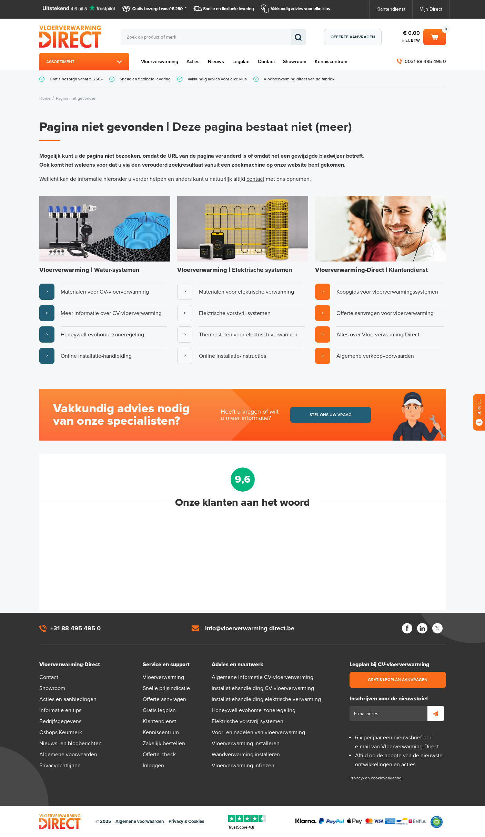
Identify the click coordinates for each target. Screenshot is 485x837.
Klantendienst (390, 9)
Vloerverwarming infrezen (243, 765)
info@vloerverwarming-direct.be (249, 628)
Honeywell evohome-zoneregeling (253, 710)
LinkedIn (422, 628)
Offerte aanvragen (353, 37)
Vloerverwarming (159, 62)
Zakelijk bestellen (164, 743)
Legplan (241, 62)
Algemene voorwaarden (68, 754)
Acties (193, 62)
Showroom (294, 62)
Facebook (407, 628)
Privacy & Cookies (186, 821)
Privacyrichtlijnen (60, 765)
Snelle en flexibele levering (228, 8)
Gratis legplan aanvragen (397, 679)
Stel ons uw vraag (331, 414)
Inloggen (153, 765)
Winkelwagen (434, 36)
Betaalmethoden (360, 822)
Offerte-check (159, 754)
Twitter (437, 628)
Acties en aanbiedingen (68, 699)
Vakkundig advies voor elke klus (300, 8)
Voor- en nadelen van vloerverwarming (258, 732)
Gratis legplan (159, 710)
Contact (266, 62)
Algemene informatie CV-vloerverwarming (262, 677)
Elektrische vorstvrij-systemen (247, 721)
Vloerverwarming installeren (246, 743)
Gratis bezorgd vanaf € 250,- (158, 8)
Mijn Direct (431, 9)
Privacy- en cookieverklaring (376, 778)
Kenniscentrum (331, 62)
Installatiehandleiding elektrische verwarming (266, 699)
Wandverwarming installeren (246, 754)
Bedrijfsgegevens (60, 721)
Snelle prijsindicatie (166, 688)
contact (255, 179)
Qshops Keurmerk (60, 732)
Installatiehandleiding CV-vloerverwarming (263, 688)
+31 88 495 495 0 (75, 628)
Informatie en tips (60, 710)
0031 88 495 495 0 (425, 62)
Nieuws (216, 62)
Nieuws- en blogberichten (70, 743)
